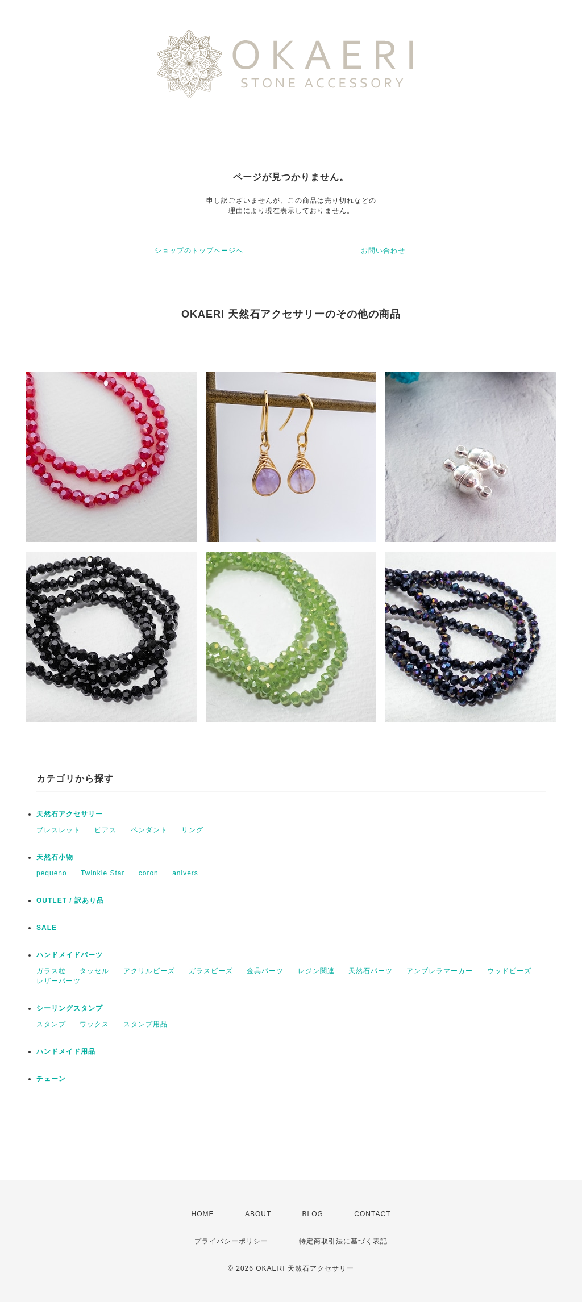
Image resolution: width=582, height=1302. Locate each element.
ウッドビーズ (509, 971)
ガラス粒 (51, 971)
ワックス (94, 1024)
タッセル (94, 971)
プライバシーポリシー (231, 1241)
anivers (185, 873)
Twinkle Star (102, 873)
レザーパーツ (58, 981)
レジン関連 (316, 971)
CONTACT (372, 1214)
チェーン (51, 1079)
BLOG (312, 1214)
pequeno (51, 873)
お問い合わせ (383, 250)
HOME (203, 1214)
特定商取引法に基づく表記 (343, 1241)
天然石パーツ (370, 971)
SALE (46, 928)
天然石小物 (54, 857)
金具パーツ (265, 971)
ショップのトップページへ (199, 250)
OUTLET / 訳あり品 (70, 900)
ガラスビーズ (211, 971)
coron (149, 873)
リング (192, 830)
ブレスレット (58, 830)
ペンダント (149, 830)
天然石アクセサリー (69, 814)
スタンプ (51, 1024)
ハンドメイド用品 (65, 1051)
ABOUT (258, 1214)
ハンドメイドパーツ (69, 955)
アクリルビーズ (149, 971)
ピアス (105, 830)
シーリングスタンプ (69, 1008)
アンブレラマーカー (439, 971)
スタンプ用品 (145, 1024)
